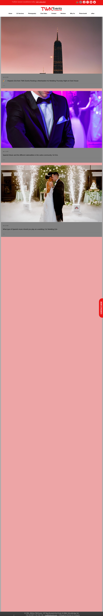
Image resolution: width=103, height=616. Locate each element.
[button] (20, 13)
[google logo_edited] (77, 2)
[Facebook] (84, 2)
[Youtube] (91, 2)
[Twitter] (94, 2)
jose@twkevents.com (51, 615)
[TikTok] (80, 2)
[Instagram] (87, 2)
